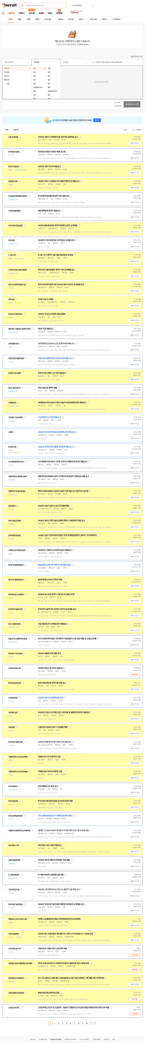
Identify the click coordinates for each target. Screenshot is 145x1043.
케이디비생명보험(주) (16, 565)
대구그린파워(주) (14, 624)
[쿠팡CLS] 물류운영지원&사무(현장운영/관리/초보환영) (59, 919)
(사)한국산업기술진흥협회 (17, 270)
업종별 (37, 19)
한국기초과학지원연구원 (17, 284)
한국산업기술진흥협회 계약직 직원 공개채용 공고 (56, 269)
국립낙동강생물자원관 (16, 358)
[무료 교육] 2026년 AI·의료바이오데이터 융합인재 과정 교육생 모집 (63, 963)
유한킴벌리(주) (13, 343)
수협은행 (11, 727)
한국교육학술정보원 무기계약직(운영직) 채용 (55, 815)
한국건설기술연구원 (15, 742)
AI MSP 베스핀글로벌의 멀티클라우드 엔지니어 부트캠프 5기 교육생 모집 (65, 933)
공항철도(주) (12, 181)
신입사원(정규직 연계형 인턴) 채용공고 (52, 624)
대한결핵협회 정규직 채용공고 (49, 210)
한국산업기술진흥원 (15, 904)
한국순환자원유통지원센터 (17, 196)
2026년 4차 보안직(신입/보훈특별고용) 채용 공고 (56, 432)
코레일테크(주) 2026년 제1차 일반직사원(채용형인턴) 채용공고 (62, 402)
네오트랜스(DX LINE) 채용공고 (49, 845)
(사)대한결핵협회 (14, 211)
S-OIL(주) (12, 255)
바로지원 (134, 675)
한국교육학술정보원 (15, 816)
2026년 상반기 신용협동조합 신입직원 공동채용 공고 (58, 137)
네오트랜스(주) (13, 845)
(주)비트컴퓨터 (13, 934)
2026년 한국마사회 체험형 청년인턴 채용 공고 (55, 446)
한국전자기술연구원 (15, 609)
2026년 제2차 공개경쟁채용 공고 (50, 697)
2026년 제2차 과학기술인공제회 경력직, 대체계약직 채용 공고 (61, 520)
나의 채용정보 (116, 19)
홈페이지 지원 (134, 143)
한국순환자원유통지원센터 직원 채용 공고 (53, 196)
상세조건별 (47, 19)
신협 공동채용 (13, 137)
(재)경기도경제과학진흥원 (17, 639)
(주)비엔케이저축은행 (16, 993)
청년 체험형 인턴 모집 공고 (48, 786)
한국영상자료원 (13, 152)
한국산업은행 (13, 801)
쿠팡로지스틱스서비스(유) (17, 919)
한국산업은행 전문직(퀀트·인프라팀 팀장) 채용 (55, 801)
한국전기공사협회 (14, 373)
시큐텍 (10, 432)
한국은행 (11, 240)
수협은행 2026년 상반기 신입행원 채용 (52, 727)
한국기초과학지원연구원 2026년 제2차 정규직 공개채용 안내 (61, 284)
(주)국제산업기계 (14, 948)
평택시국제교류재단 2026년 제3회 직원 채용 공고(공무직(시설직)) (63, 491)
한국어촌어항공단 (14, 535)
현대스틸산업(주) (14, 388)
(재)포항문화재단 (14, 860)
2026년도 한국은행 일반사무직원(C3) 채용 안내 (56, 240)
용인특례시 (12, 506)
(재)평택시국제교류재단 (16, 491)
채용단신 (104, 19)
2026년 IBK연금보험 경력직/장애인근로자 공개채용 (57, 225)
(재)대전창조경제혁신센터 (17, 476)
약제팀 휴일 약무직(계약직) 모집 (50, 771)
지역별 (10, 19)
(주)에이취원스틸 (14, 668)
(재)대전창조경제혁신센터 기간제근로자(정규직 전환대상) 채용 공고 (63, 476)
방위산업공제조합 (14, 683)
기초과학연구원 (13, 889)
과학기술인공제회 (14, 520)
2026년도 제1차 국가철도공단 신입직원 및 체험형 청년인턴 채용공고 (64, 712)
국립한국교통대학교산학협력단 (19, 830)
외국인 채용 (93, 19)
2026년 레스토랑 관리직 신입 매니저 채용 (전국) (56, 594)
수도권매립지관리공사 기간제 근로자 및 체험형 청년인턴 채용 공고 (63, 461)
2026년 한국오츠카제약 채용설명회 (51, 314)
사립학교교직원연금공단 (17, 550)
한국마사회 (12, 447)
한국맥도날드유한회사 (16, 594)
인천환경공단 (13, 698)
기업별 (28, 19)
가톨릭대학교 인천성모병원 (18, 757)
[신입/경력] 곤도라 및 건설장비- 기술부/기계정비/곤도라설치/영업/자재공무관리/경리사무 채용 (73, 1007)
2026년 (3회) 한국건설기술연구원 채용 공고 (54, 742)
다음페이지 (90, 1023)
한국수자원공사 (13, 166)
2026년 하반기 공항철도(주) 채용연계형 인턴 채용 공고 (58, 181)
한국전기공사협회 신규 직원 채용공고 (52, 373)
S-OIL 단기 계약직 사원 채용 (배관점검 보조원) (55, 255)
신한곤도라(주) (13, 1007)
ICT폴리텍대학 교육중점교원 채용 (51, 874)
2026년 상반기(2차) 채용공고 (49, 166)
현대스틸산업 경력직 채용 (47, 387)
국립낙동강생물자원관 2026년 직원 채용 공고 (55, 358)
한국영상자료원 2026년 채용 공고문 (51, 151)
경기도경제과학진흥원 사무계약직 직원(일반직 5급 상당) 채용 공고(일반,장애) (67, 638)
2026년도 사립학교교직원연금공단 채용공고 (55, 550)
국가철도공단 (13, 712)
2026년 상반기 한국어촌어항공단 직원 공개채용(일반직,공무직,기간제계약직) (67, 535)
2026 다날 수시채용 (45, 299)
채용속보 (60, 19)
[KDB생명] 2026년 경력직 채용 (50, 579)
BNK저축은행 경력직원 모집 (48, 992)
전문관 (81, 19)
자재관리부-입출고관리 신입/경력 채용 (52, 948)
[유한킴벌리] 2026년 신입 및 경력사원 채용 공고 (56, 343)
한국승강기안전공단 (15, 653)
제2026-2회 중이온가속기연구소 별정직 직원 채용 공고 (59, 889)
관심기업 (16, 130)
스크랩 (6, 130)
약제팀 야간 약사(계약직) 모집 (49, 756)
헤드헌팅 (71, 19)
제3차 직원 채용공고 (45, 328)
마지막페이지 (94, 1023)
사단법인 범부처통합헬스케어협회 (20, 963)
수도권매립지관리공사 (16, 461)
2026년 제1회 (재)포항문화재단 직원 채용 (54, 860)
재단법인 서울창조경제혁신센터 (19, 329)
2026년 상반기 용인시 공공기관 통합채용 (53, 506)
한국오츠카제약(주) (15, 314)
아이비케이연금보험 (15, 225)
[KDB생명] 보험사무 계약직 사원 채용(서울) (54, 565)
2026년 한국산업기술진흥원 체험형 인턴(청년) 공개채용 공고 (61, 904)
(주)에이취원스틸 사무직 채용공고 (50, 668)
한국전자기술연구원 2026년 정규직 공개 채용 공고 (57, 609)
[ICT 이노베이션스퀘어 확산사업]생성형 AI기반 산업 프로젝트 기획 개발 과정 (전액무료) (71, 978)
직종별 (19, 19)
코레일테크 (12, 402)
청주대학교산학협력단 (16, 978)
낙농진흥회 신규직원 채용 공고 (49, 417)
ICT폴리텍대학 (13, 875)
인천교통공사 (13, 786)
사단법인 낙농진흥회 (15, 417)
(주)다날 (11, 299)
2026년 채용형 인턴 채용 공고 (49, 653)
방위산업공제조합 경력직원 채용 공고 (52, 683)
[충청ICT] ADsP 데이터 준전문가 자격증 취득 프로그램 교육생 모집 (63, 830)
